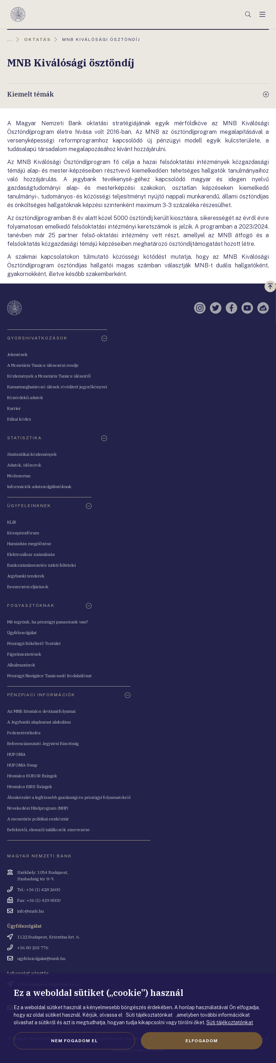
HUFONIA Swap (22, 765)
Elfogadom (201, 1040)
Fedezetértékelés (24, 732)
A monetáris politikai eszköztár (38, 818)
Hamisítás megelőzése (29, 543)
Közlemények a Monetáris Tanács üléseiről (49, 376)
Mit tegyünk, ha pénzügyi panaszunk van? (47, 621)
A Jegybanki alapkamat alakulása (39, 722)
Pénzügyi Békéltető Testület (34, 643)
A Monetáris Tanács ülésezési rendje (43, 365)
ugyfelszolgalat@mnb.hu (41, 958)
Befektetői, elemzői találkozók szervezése (48, 829)
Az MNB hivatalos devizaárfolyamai (41, 711)
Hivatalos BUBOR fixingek (32, 775)
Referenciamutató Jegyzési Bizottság (43, 743)
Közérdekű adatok (25, 397)
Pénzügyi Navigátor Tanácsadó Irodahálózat (49, 675)
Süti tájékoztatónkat (229, 1022)
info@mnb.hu (30, 911)
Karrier (14, 408)
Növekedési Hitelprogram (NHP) (37, 808)
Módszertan (19, 475)
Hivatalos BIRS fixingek (29, 786)
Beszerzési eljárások (28, 586)
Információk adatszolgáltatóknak (39, 486)
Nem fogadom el (74, 1040)
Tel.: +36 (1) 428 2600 (38, 889)
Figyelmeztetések (24, 654)
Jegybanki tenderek (26, 576)
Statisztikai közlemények (32, 454)
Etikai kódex (19, 419)
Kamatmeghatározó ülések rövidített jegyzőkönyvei (57, 386)
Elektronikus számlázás (31, 554)
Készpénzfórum (23, 532)
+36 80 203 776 (32, 947)
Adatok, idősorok (24, 465)
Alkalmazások (21, 665)
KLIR (11, 522)
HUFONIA (16, 754)
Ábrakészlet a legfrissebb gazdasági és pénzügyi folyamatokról (68, 797)
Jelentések (17, 354)
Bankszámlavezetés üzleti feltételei (41, 565)
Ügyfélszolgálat (22, 632)
